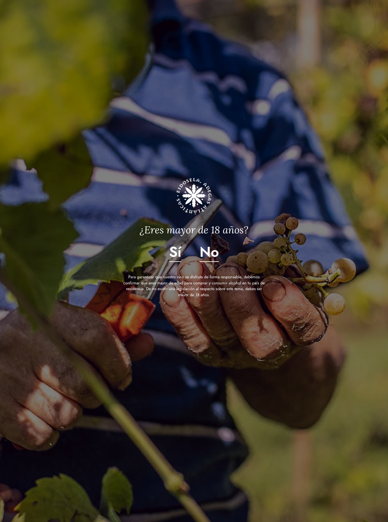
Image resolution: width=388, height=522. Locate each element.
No (209, 252)
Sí (175, 252)
